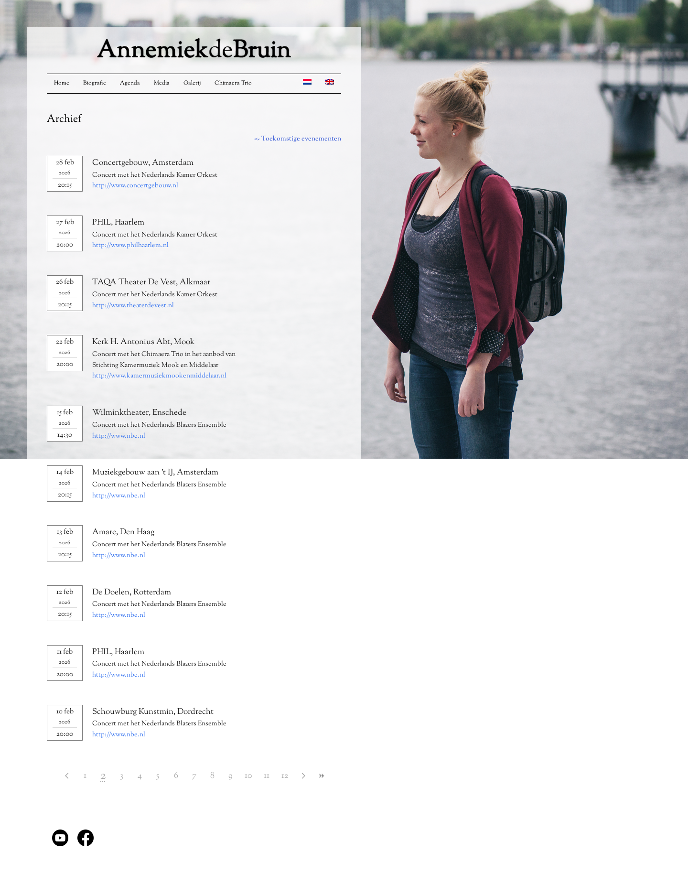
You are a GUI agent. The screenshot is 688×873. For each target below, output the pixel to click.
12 (284, 776)
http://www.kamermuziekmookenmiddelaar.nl (159, 376)
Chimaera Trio (233, 83)
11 (266, 776)
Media (162, 83)
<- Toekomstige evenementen (297, 139)
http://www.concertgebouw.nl (135, 186)
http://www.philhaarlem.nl (130, 245)
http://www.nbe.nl (118, 436)
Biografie (94, 83)
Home (61, 83)
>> (321, 776)
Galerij (192, 83)
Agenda (130, 83)
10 (248, 776)
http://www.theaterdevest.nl (133, 306)
